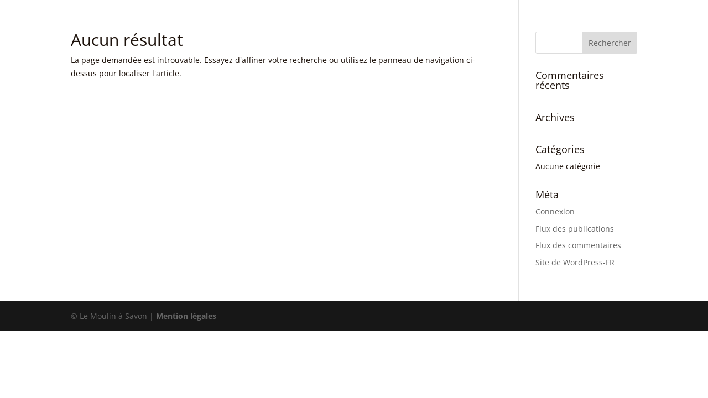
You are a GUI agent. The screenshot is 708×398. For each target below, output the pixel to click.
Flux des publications (574, 228)
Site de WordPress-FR (575, 262)
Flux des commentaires (578, 245)
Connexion (555, 211)
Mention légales (186, 316)
